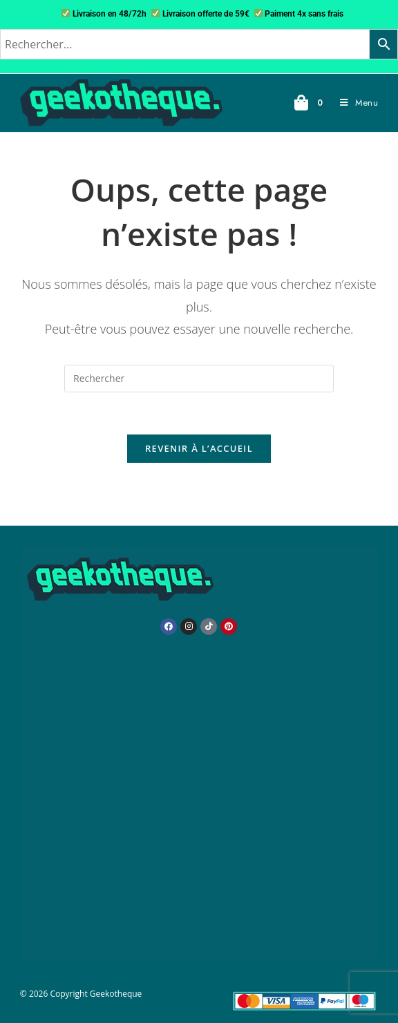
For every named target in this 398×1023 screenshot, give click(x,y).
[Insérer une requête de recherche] (199, 378)
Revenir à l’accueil (199, 448)
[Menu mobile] (354, 102)
